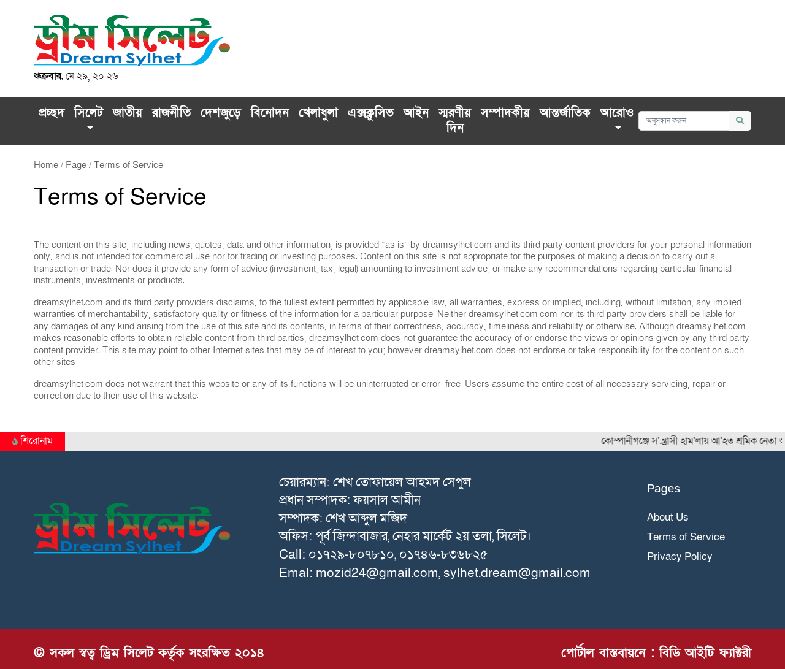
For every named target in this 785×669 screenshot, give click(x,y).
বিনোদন (270, 113)
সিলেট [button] (88, 113)
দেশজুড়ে (221, 113)
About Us (668, 517)
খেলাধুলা (318, 113)
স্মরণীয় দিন (454, 121)
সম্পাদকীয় (505, 113)
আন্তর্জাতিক (565, 113)
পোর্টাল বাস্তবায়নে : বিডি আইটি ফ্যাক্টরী (656, 652)
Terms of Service (686, 537)
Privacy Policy (680, 556)
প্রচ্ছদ (51, 113)
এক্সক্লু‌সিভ (371, 113)
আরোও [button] (617, 113)
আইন (416, 113)
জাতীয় (127, 113)
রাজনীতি (171, 113)
